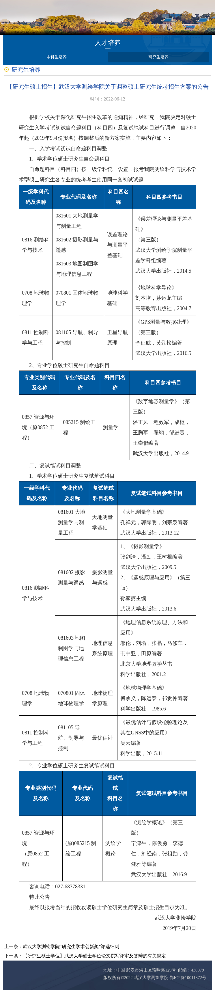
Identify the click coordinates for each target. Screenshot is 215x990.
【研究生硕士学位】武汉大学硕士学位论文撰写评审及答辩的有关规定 (94, 955)
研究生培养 (158, 57)
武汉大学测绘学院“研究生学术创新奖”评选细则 (71, 946)
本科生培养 (56, 57)
